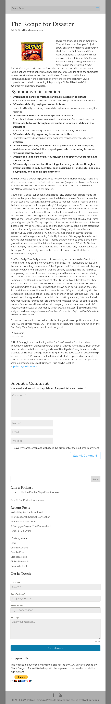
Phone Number (17, 606)
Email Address (18, 594)
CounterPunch (18, 552)
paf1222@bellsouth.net (25, 366)
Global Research (19, 561)
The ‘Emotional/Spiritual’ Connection (30, 517)
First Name (16, 582)
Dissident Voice (19, 557)
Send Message (55, 648)
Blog (26, 30)
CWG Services (77, 664)
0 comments (36, 30)
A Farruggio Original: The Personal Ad (30, 526)
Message (15, 618)
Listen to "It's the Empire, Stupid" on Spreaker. (35, 492)
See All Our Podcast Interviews (27, 500)
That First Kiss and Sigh (23, 521)
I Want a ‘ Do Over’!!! (21, 530)
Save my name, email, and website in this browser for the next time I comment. (56, 448)
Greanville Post (19, 566)
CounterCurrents (19, 547)
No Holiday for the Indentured (27, 512)
